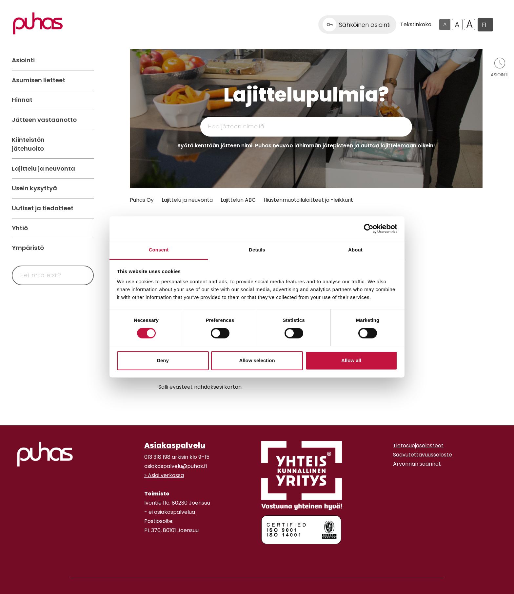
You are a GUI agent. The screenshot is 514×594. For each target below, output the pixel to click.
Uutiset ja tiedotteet (42, 208)
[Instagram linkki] (146, 555)
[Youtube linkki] (152, 555)
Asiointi (23, 60)
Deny (163, 360)
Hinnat (22, 100)
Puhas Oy (142, 200)
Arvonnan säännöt (417, 464)
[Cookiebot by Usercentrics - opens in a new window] (368, 228)
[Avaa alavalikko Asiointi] (87, 60)
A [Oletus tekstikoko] (444, 24)
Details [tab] (257, 249)
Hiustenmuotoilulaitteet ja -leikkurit (308, 200)
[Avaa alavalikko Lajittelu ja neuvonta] (87, 168)
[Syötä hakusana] (40, 275)
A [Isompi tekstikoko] (457, 24)
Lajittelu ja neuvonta (43, 168)
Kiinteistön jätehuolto (28, 144)
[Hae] (81, 275)
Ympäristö (28, 248)
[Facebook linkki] (141, 555)
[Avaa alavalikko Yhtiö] (87, 228)
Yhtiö (20, 228)
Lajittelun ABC (238, 200)
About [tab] (355, 249)
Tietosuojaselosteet (418, 445)
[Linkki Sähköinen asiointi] (357, 24)
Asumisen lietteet (38, 80)
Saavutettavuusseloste (422, 454)
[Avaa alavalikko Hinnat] (87, 100)
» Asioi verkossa (164, 475)
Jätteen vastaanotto (44, 120)
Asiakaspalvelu (174, 445)
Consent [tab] (159, 249)
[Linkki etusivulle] (38, 23)
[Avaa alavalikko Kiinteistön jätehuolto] (87, 144)
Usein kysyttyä (34, 188)
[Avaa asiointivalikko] (499, 67)
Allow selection (257, 360)
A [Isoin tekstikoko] (469, 24)
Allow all (351, 360)
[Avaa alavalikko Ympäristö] (87, 248)
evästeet (181, 387)
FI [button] (484, 25)
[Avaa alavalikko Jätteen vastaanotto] (87, 120)
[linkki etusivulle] (45, 454)
